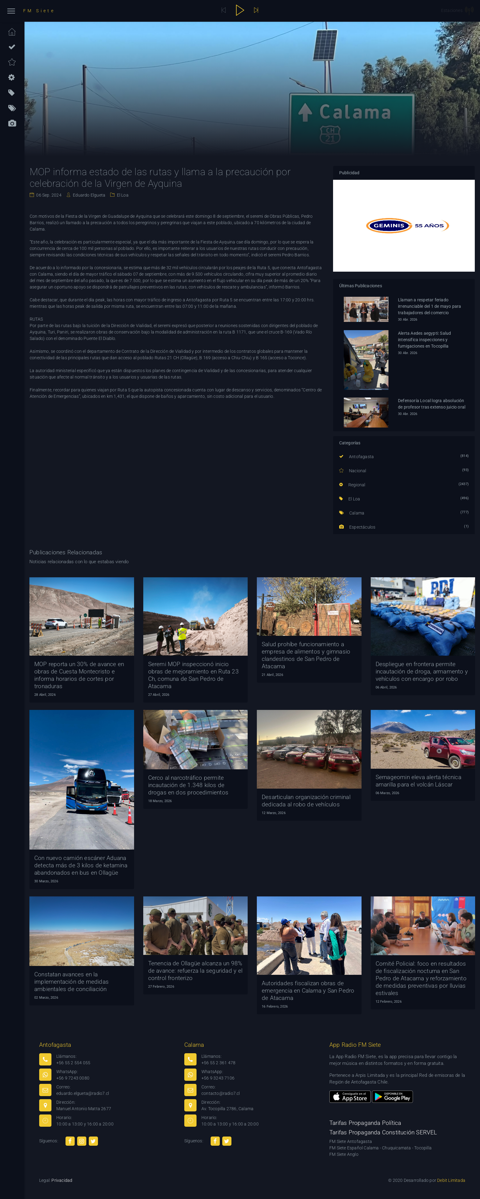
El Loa (122, 195)
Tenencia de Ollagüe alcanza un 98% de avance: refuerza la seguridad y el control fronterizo (195, 971)
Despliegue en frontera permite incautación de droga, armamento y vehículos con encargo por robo (422, 671)
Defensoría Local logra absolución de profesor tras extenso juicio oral (431, 403)
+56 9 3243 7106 (217, 1078)
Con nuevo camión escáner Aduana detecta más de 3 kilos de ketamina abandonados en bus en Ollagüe (80, 865)
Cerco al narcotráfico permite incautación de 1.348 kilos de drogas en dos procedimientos (188, 785)
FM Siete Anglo (343, 1154)
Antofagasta (356, 456)
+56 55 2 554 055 (73, 1062)
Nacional (352, 470)
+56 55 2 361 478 (218, 1062)
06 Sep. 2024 (48, 195)
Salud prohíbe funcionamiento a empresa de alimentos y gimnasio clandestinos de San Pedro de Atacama (306, 655)
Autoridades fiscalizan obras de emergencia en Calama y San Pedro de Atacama (308, 990)
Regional (352, 484)
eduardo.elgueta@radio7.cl (82, 1093)
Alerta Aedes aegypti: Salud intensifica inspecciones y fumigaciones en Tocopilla (424, 340)
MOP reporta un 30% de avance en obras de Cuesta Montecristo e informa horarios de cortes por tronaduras (79, 675)
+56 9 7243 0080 (72, 1078)
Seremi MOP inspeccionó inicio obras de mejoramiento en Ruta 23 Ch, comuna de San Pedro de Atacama (193, 675)
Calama (352, 513)
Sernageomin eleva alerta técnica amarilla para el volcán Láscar (418, 781)
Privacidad (61, 1180)
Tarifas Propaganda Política (365, 1122)
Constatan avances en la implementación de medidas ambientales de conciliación (71, 982)
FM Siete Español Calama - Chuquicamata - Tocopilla (380, 1147)
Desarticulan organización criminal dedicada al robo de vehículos (306, 801)
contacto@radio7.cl (220, 1093)
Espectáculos (357, 527)
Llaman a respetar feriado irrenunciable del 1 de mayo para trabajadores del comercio (429, 306)
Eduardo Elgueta (88, 195)
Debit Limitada (451, 1180)
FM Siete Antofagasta (350, 1141)
